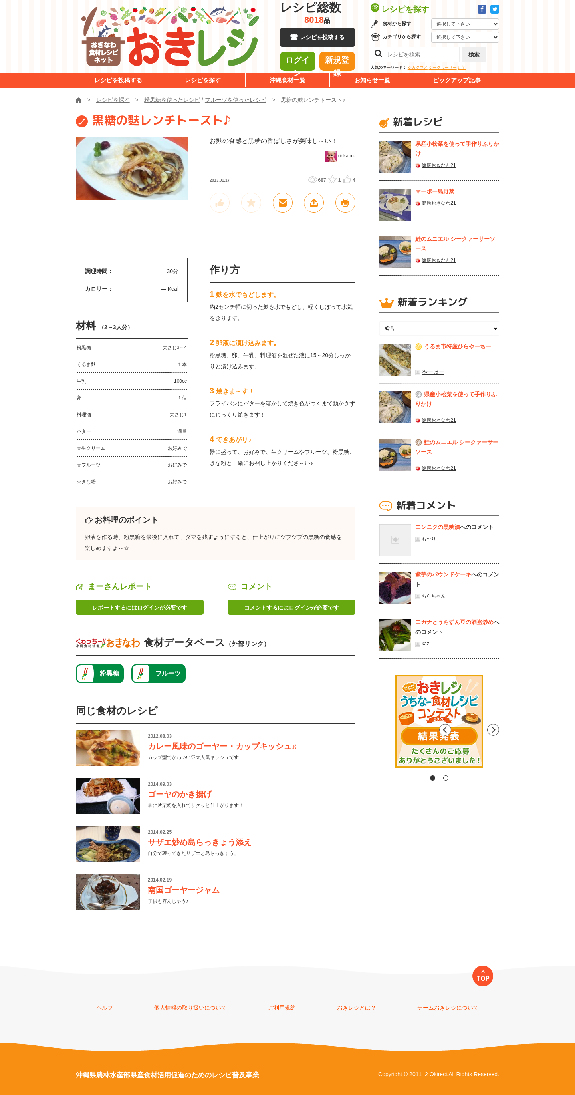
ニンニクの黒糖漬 (437, 527)
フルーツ (168, 673)
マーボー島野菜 (434, 191)
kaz (425, 643)
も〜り (429, 539)
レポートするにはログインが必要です (139, 607)
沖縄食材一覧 (287, 80)
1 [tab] (432, 778)
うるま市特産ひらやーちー (457, 346)
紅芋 (462, 67)
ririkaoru (346, 156)
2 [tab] (445, 778)
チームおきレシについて (448, 1007)
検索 (474, 54)
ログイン (297, 62)
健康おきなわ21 (439, 165)
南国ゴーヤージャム (184, 890)
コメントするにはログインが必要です (291, 607)
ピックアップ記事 (457, 80)
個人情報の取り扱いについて (190, 1007)
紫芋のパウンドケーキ (443, 574)
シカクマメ (418, 67)
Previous (385, 724)
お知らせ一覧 (372, 80)
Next (493, 724)
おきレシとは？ (356, 1007)
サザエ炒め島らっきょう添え (200, 842)
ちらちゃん (434, 596)
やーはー (433, 372)
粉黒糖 (109, 673)
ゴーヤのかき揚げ (180, 794)
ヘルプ (104, 1007)
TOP (483, 978)
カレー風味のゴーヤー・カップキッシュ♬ (226, 746)
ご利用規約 (282, 1007)
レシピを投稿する (322, 40)
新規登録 (337, 62)
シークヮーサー (443, 67)
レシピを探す (203, 80)
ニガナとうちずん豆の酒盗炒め (454, 622)
